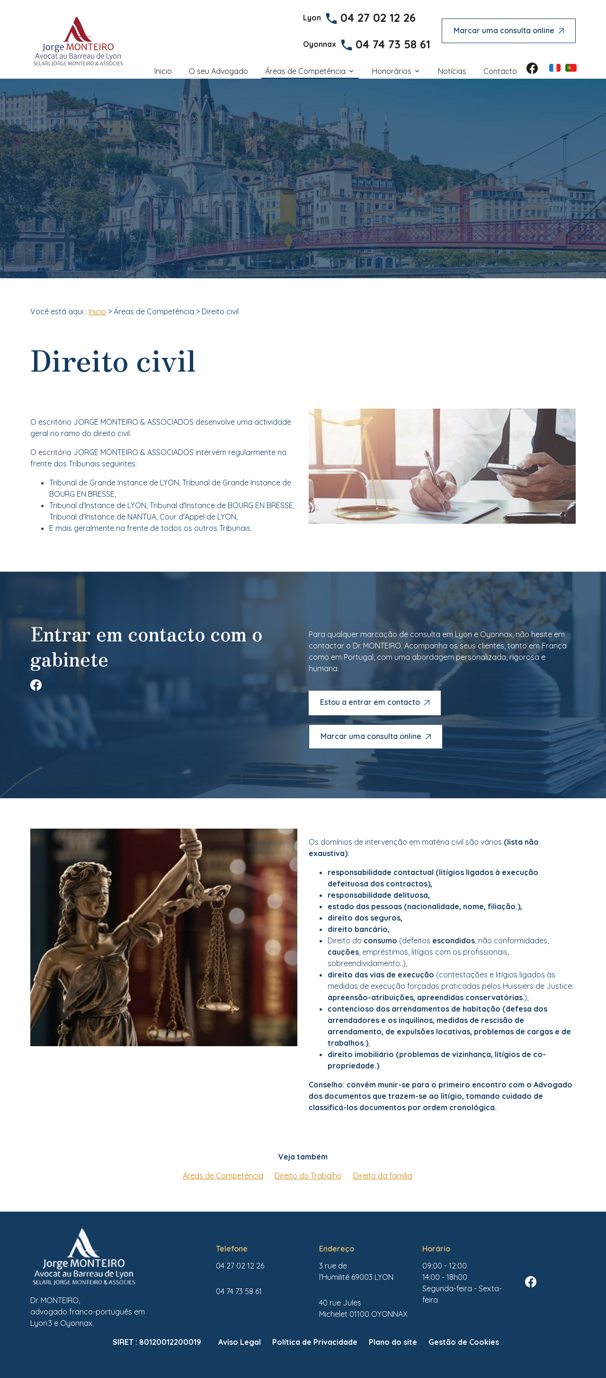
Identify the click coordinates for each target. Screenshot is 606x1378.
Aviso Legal (239, 1342)
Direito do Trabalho (308, 1175)
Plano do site (393, 1342)
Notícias (452, 71)
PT (571, 67)
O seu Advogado (218, 71)
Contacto (500, 71)
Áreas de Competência (305, 71)
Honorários (391, 71)
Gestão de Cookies (463, 1342)
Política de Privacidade (314, 1342)
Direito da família (382, 1175)
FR (555, 67)
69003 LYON (356, 1271)
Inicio (163, 71)
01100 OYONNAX (363, 1308)
